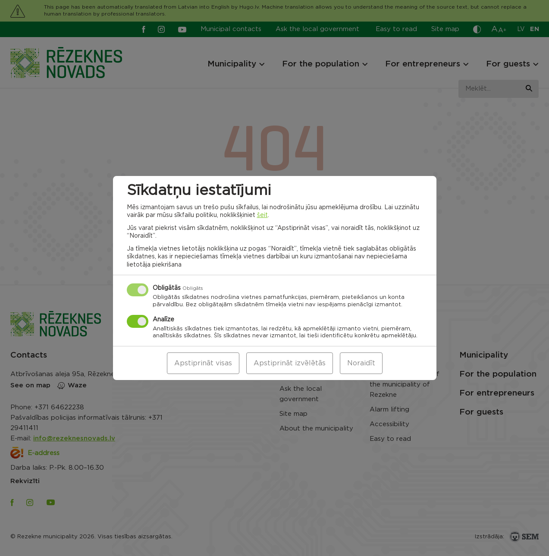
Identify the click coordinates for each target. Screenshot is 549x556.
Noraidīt (361, 363)
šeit (262, 215)
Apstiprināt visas (203, 363)
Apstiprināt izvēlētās (290, 363)
